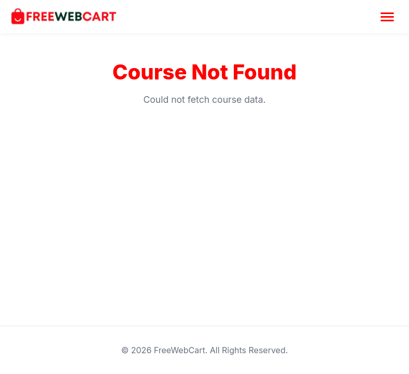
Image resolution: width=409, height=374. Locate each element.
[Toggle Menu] (387, 16)
